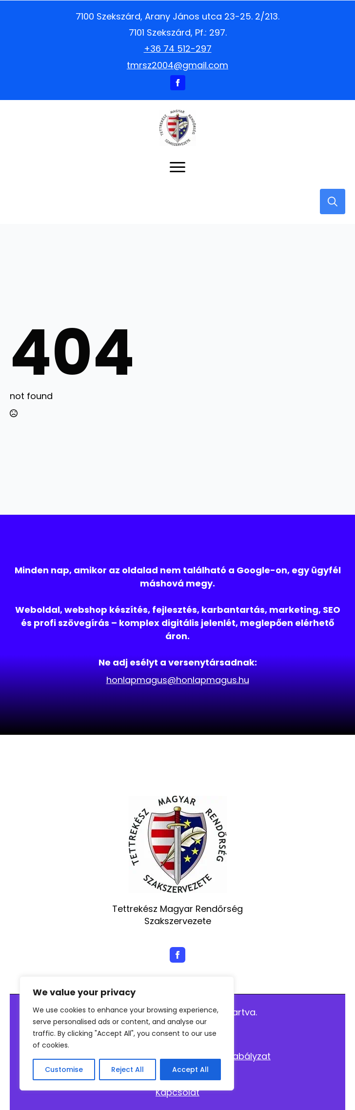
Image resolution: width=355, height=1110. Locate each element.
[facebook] (177, 82)
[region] (127, 1033)
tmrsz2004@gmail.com (177, 65)
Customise (64, 1069)
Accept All (190, 1069)
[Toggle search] (332, 201)
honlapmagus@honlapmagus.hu (177, 680)
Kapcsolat (177, 1092)
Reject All (127, 1069)
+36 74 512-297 (178, 48)
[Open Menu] (177, 167)
